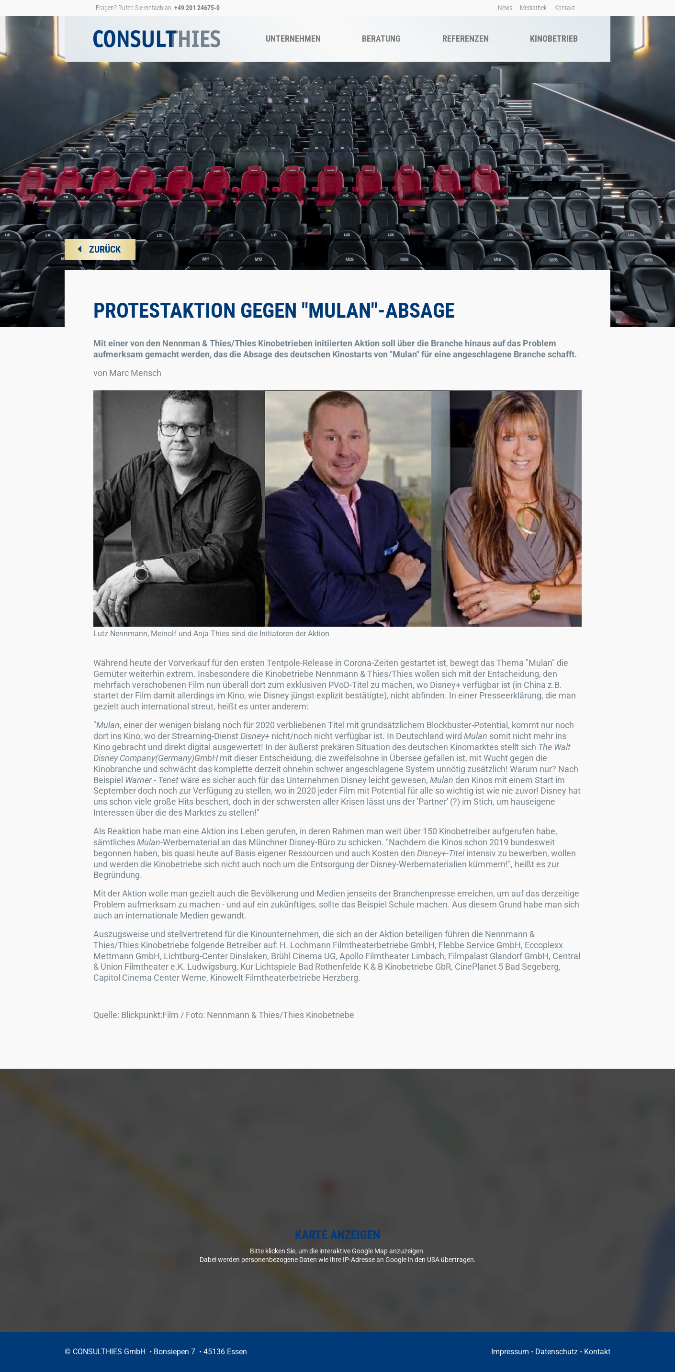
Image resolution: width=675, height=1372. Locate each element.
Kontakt (564, 7)
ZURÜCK (105, 249)
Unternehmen (293, 38)
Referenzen (465, 38)
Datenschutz (556, 1351)
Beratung (381, 38)
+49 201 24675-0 (197, 7)
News (505, 7)
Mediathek (533, 7)
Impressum (510, 1351)
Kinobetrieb (554, 38)
